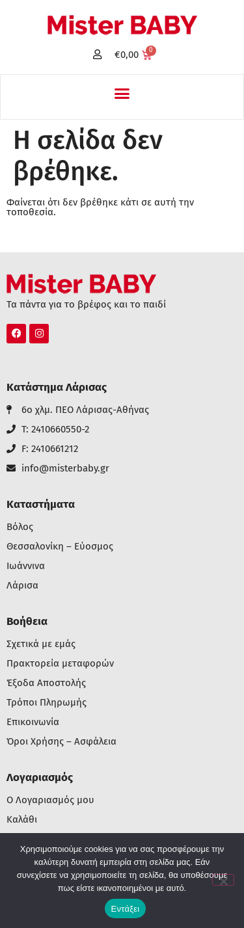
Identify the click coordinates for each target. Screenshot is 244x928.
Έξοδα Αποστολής (46, 683)
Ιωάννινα (26, 566)
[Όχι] (223, 880)
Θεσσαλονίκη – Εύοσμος (60, 546)
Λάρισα (22, 585)
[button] (122, 93)
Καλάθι (22, 820)
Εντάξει (125, 909)
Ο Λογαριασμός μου (50, 800)
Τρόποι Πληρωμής (47, 703)
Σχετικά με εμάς (41, 644)
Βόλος (20, 527)
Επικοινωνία (33, 722)
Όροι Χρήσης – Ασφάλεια (61, 742)
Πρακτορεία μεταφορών (60, 664)
